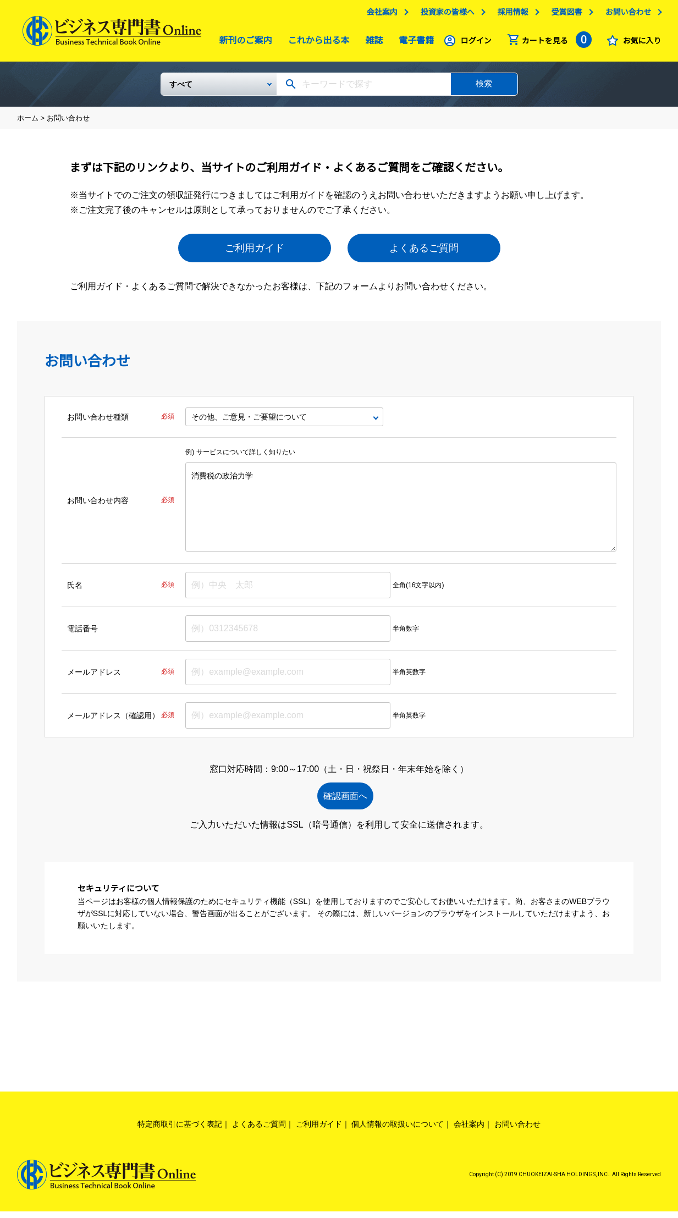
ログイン (476, 43)
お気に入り (641, 43)
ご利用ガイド (254, 252)
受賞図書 (566, 14)
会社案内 (382, 14)
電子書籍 (413, 43)
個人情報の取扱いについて (397, 1130)
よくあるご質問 (424, 252)
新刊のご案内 (243, 43)
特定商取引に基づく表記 (179, 1130)
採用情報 (512, 14)
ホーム (27, 122)
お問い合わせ (628, 14)
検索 (484, 87)
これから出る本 (316, 43)
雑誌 (371, 43)
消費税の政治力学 (400, 511)
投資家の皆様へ (448, 14)
